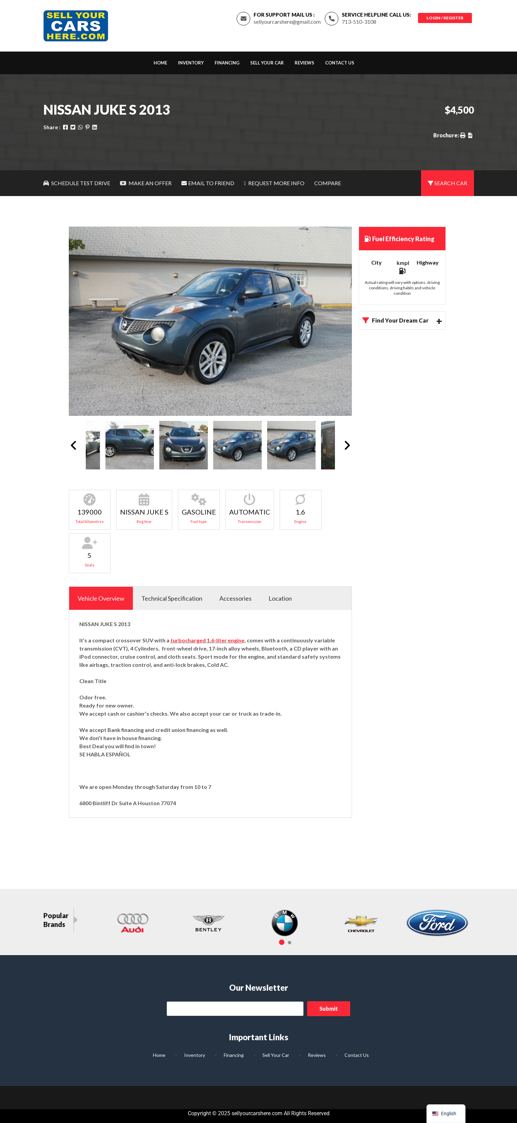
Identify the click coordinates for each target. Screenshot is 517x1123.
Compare (327, 183)
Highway (428, 262)
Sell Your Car (267, 62)
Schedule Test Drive (76, 183)
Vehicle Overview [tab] (101, 598)
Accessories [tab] (235, 598)
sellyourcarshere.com (257, 1113)
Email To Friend (207, 183)
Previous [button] (74, 445)
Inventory (191, 62)
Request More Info (274, 183)
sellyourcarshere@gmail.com (287, 21)
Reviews (304, 62)
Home (160, 62)
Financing (227, 62)
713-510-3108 (359, 21)
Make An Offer (146, 183)
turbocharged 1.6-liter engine (207, 640)
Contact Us (339, 62)
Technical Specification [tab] (171, 598)
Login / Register (444, 17)
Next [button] (347, 445)
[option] (210, 321)
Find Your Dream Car (395, 320)
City (376, 262)
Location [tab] (280, 598)
